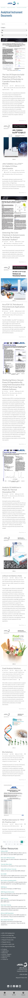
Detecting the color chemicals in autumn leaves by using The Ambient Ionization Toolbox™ (13, 236)
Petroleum (4, 316)
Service (14, 995)
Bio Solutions (7, 752)
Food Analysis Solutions (11, 668)
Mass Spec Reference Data (8, 857)
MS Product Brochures (18, 174)
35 (14, 844)
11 (9, 844)
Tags (2, 32)
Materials (22, 495)
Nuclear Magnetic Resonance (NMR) (15, 677)
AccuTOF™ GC (8, 172)
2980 (12, 311)
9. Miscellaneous (15, 243)
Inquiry (23, 995)
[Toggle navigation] (18, 3)
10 (6, 844)
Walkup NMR (4, 851)
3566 (12, 170)
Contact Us (5, 959)
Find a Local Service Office (9, 937)
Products (4, 949)
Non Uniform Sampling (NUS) (8, 880)
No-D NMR (3, 874)
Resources (5, 952)
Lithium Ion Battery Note (12, 576)
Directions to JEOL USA (8, 944)
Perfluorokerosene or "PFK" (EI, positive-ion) (13, 821)
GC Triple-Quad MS (9, 87)
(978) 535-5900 (23, 974)
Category (3, 27)
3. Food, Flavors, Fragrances (7, 672)
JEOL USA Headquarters (8, 933)
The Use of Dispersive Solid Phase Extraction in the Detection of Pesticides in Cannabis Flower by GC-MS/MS (13, 79)
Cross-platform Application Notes (9, 579)
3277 (12, 85)
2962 (12, 391)
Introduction (14, 172)
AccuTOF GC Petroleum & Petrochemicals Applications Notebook (13, 306)
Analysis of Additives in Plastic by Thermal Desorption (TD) (11, 489)
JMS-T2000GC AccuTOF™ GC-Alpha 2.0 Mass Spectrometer (12, 166)
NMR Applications (17, 581)
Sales (4, 995)
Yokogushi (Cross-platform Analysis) (9, 679)
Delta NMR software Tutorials (8, 869)
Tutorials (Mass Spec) (6, 864)
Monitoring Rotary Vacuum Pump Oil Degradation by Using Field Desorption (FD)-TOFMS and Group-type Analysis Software (13, 384)
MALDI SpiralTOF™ (17, 674)
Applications (5, 951)
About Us (4, 957)
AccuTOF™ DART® (17, 672)
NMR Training (4, 898)
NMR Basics (4, 887)
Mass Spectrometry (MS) (19, 87)
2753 (12, 241)
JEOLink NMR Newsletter (7, 913)
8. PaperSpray (8, 243)
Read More (22, 120)
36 (17, 844)
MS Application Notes (9, 174)
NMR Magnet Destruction (7, 892)
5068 (12, 577)
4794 (12, 670)
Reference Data (16, 826)
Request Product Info (7, 940)
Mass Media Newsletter (7, 919)
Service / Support (6, 954)
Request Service (6, 942)
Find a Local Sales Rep (8, 935)
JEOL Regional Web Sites (8, 946)
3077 (12, 824)
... (12, 841)
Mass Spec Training (6, 905)
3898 (12, 754)
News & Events (6, 956)
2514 (12, 494)
